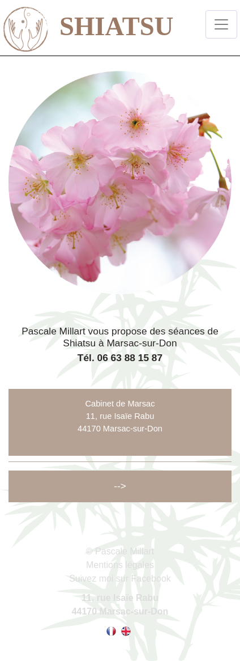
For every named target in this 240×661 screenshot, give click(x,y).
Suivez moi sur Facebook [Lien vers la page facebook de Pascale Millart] (120, 578)
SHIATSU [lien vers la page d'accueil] (79, 23)
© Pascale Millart (120, 551)
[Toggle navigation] (221, 24)
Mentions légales (120, 565)
